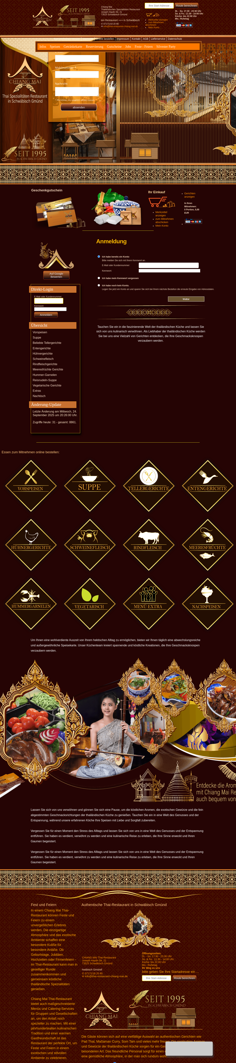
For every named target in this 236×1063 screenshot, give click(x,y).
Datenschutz (175, 38)
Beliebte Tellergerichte (47, 342)
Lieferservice (158, 38)
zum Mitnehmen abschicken (154, 23)
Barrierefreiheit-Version (67, 38)
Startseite (88, 38)
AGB (145, 38)
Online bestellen (105, 38)
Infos (42, 46)
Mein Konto (153, 27)
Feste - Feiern (144, 46)
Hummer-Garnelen (45, 374)
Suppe (37, 337)
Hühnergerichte (43, 353)
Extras (37, 390)
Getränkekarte (73, 46)
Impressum (123, 38)
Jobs (128, 46)
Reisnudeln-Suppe (45, 380)
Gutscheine (114, 46)
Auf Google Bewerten (56, 275)
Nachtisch (39, 396)
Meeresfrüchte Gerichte (48, 369)
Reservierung (94, 46)
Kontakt (136, 38)
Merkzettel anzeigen (158, 20)
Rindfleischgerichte (45, 364)
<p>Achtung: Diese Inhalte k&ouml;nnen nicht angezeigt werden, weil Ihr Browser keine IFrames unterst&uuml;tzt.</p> (77, 79)
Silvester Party (166, 46)
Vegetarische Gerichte (47, 385)
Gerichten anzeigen (189, 195)
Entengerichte (42, 348)
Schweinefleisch (43, 358)
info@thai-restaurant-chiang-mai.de (120, 26)
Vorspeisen (40, 332)
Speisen (55, 46)
